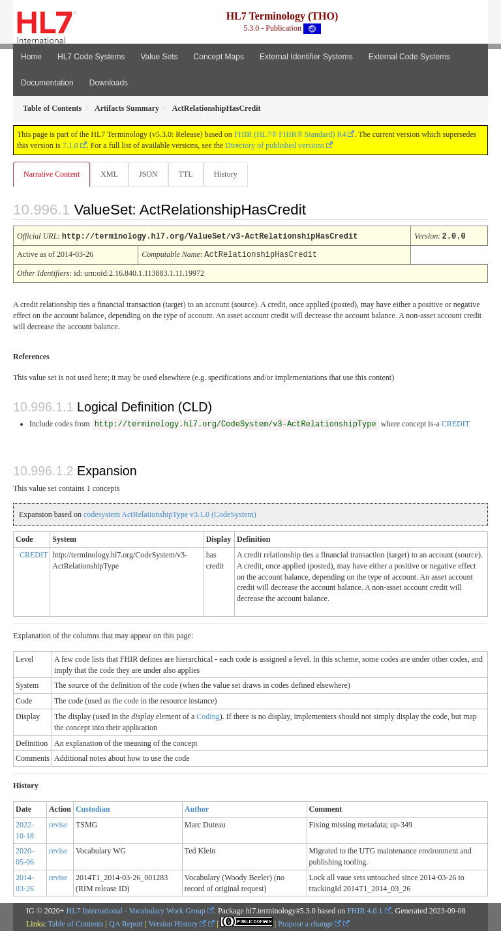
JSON (148, 174)
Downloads (108, 82)
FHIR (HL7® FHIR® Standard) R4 (290, 134)
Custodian (93, 807)
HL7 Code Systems (91, 56)
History (225, 174)
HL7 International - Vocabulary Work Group (136, 909)
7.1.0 (70, 145)
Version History (178, 922)
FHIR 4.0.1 (364, 909)
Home (31, 56)
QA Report (126, 922)
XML (109, 174)
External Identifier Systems (306, 56)
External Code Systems (409, 56)
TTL (186, 174)
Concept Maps (219, 56)
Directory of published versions (274, 145)
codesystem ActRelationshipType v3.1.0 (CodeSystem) (170, 513)
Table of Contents (75, 922)
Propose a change (309, 922)
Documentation (47, 82)
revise (58, 823)
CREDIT (456, 422)
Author (197, 807)
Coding (207, 715)
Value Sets (158, 56)
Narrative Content (51, 174)
